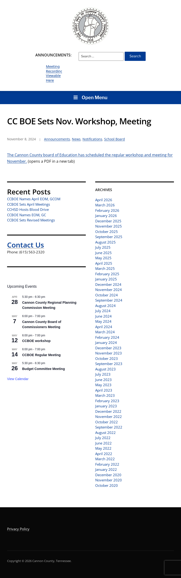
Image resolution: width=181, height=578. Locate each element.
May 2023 (103, 384)
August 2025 (105, 242)
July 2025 (103, 247)
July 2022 (103, 437)
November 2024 (108, 289)
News (76, 139)
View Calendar (18, 379)
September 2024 (108, 300)
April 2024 (103, 326)
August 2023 (105, 369)
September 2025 (108, 236)
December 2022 (108, 411)
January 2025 (106, 279)
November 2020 (108, 480)
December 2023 (108, 348)
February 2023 (107, 400)
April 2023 (103, 390)
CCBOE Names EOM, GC (26, 214)
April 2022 (103, 453)
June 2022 (103, 443)
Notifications (92, 139)
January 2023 (106, 406)
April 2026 (103, 199)
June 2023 (103, 379)
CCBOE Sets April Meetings (28, 204)
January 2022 (106, 469)
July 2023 (103, 374)
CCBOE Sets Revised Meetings (31, 220)
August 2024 (105, 305)
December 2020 (108, 474)
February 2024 (107, 337)
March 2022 (105, 458)
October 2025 (106, 231)
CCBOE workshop (36, 341)
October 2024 (106, 295)
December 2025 (108, 221)
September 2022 (108, 427)
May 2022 (103, 448)
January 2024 (106, 342)
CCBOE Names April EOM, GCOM (33, 199)
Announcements (57, 139)
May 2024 (103, 321)
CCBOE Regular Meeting (41, 355)
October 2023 (106, 358)
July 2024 (103, 310)
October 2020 (106, 485)
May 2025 (103, 258)
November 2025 (108, 226)
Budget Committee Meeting (43, 369)
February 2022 (107, 464)
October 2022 (106, 422)
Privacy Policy (18, 529)
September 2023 (108, 363)
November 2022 (108, 416)
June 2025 (103, 252)
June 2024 (103, 316)
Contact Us (25, 245)
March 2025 (105, 268)
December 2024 (108, 284)
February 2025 (107, 273)
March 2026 (105, 205)
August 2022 (105, 432)
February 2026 (107, 210)
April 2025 (103, 263)
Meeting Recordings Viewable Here (55, 73)
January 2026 (106, 215)
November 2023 (108, 353)
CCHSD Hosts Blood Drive (28, 209)
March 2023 (105, 395)
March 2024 (105, 332)
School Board (114, 139)
